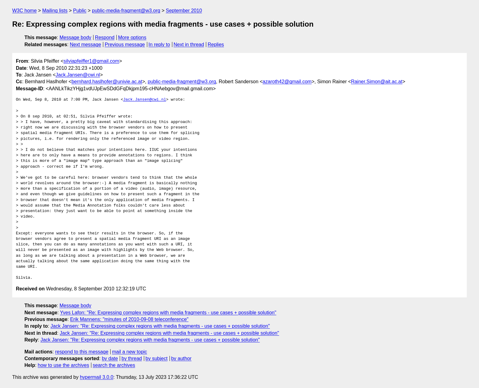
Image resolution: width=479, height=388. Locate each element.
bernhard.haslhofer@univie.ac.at (106, 81)
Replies (216, 44)
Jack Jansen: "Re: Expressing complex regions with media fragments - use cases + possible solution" (160, 326)
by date (110, 358)
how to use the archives (63, 365)
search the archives (114, 365)
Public (79, 10)
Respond (105, 37)
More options (132, 37)
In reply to (159, 44)
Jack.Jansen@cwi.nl (78, 74)
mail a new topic (129, 351)
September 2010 (184, 10)
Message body (75, 37)
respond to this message (81, 351)
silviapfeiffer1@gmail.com (91, 61)
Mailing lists (55, 10)
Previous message (125, 44)
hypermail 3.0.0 (96, 377)
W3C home (24, 10)
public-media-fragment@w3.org (126, 10)
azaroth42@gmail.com (287, 81)
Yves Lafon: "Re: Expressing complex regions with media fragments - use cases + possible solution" (168, 312)
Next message (85, 44)
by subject (156, 358)
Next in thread (189, 44)
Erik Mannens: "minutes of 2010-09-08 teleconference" (129, 319)
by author (181, 358)
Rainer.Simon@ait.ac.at (376, 81)
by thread (132, 358)
